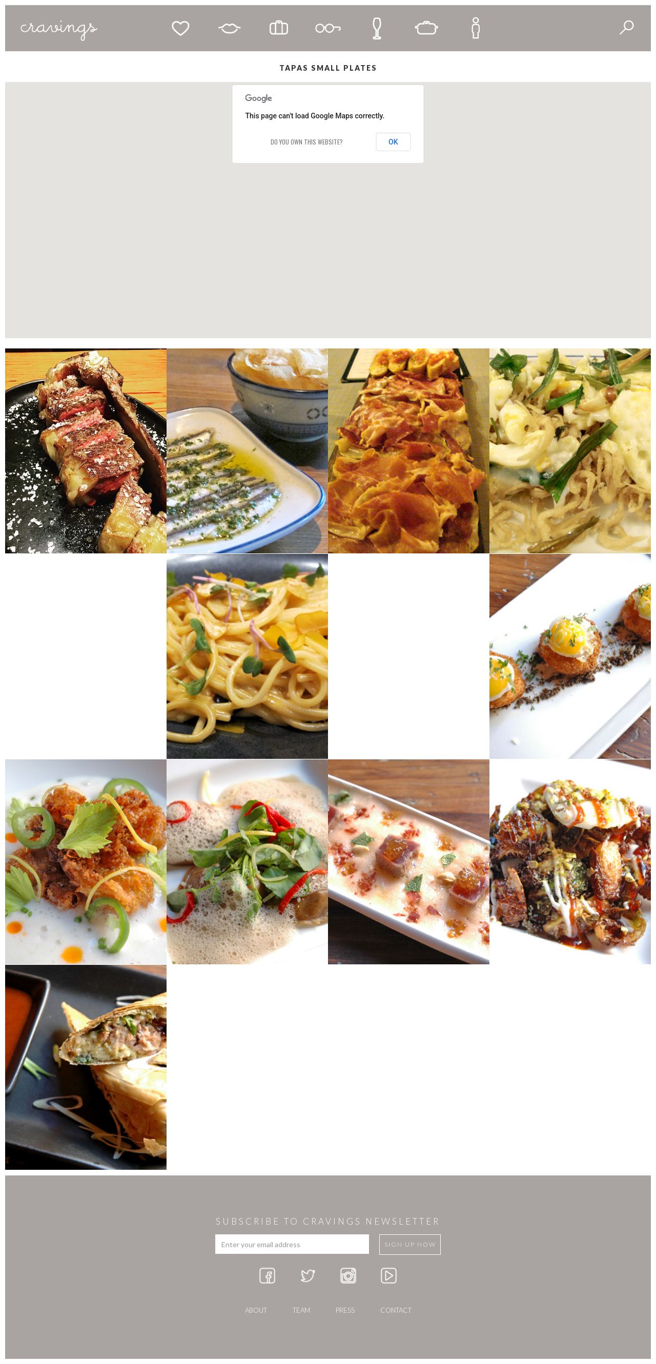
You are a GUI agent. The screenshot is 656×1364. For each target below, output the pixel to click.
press (345, 1310)
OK (393, 142)
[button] (253, 178)
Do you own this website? (307, 141)
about (256, 1310)
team (301, 1310)
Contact (396, 1310)
